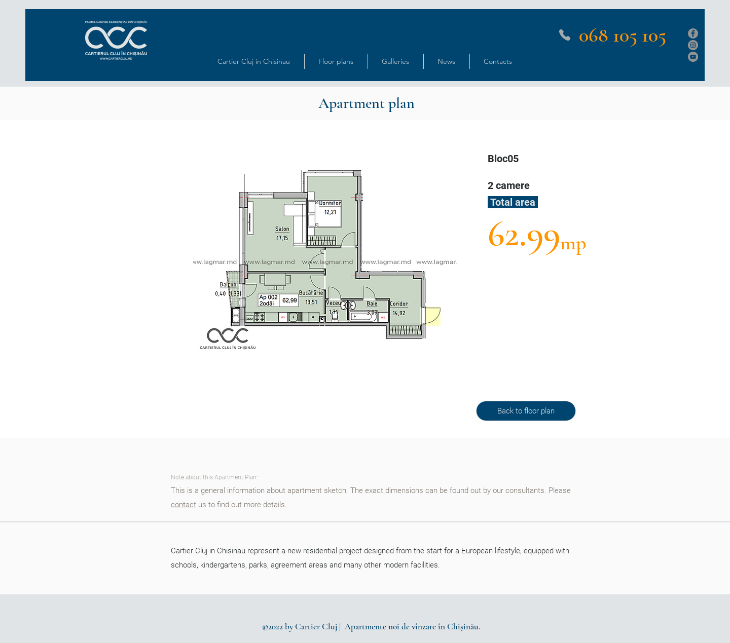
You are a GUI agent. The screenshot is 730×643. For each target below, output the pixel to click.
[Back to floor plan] (526, 411)
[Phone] (564, 35)
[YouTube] (693, 57)
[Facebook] (693, 33)
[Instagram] (693, 45)
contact (183, 504)
